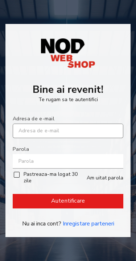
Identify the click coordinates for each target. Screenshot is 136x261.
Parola (21, 149)
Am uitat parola (105, 178)
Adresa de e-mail (33, 118)
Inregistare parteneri (88, 224)
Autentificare (68, 202)
